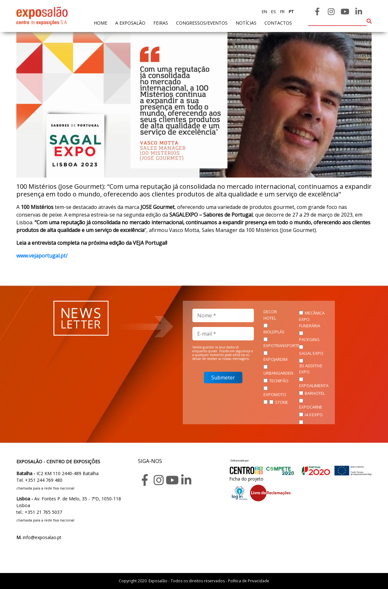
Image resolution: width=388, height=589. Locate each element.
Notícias (246, 23)
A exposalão (130, 23)
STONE (281, 402)
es (273, 11)
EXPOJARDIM (275, 359)
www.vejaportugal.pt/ (42, 255)
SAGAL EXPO (311, 353)
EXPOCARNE (310, 407)
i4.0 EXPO (314, 415)
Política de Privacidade (248, 581)
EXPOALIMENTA (313, 385)
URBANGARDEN (278, 373)
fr (282, 11)
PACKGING (309, 339)
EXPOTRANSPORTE (281, 345)
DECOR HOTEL (270, 315)
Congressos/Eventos (202, 23)
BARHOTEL (315, 393)
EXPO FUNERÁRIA (309, 322)
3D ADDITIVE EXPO (310, 369)
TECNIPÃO (278, 381)
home (100, 22)
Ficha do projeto (246, 479)
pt (291, 11)
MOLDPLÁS (274, 332)
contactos (278, 23)
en (264, 11)
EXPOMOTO (274, 394)
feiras (160, 23)
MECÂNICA (315, 313)
